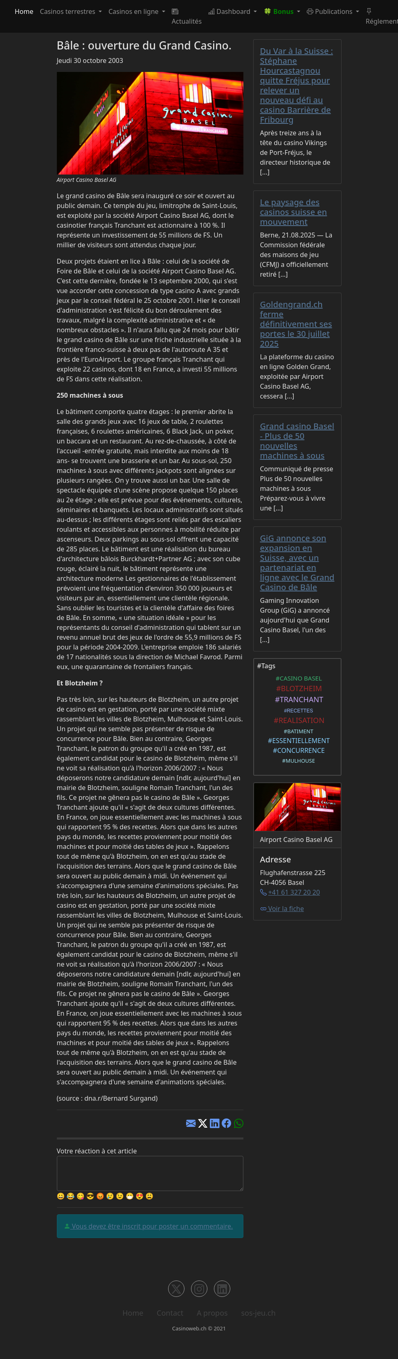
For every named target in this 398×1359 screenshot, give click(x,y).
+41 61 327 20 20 (294, 892)
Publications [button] (330, 11)
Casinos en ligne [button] (134, 11)
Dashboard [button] (230, 11)
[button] (282, 11)
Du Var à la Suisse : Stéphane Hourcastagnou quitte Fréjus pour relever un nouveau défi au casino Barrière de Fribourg (296, 85)
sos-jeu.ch (258, 1313)
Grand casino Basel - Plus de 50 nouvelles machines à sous (297, 441)
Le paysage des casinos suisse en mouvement (293, 212)
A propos (212, 1313)
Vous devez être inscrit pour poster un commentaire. (151, 1226)
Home (24, 11)
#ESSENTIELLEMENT (297, 740)
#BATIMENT (297, 731)
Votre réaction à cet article (97, 1150)
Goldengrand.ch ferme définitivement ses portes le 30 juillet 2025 (296, 324)
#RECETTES (297, 711)
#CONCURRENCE (297, 750)
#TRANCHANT (297, 699)
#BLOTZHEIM (297, 688)
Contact (170, 1313)
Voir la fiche (282, 908)
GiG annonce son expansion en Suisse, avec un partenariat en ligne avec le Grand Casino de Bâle (297, 563)
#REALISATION (297, 720)
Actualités (187, 16)
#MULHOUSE (297, 760)
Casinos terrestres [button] (68, 11)
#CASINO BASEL (297, 678)
